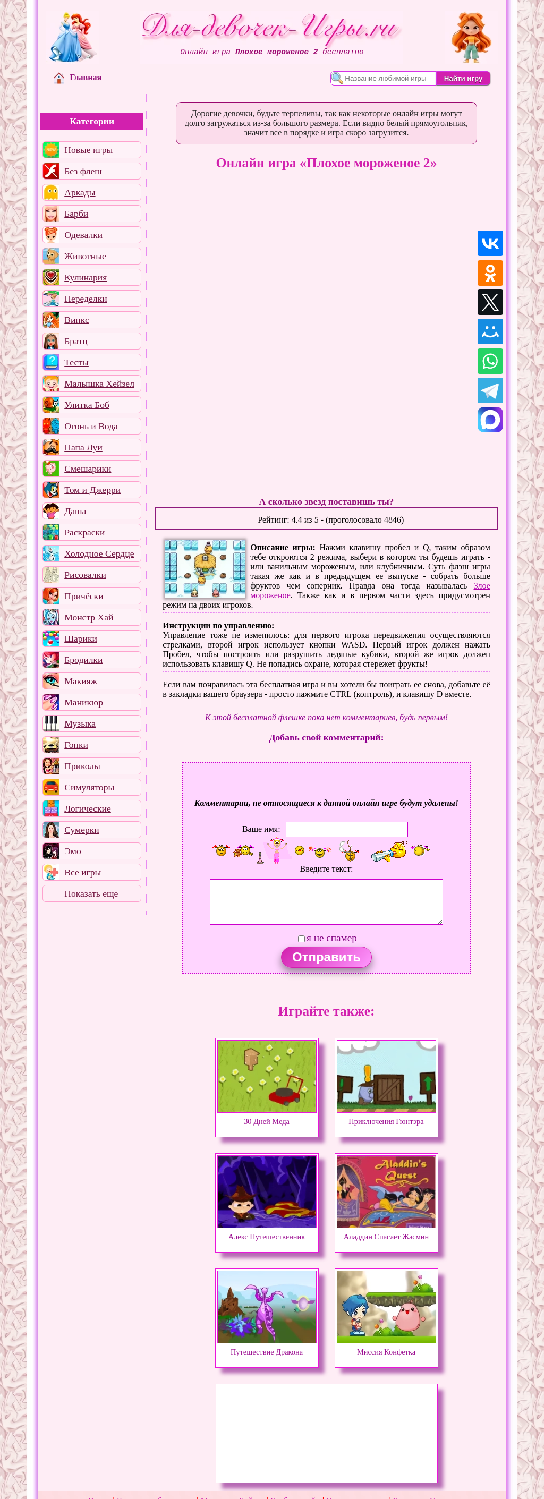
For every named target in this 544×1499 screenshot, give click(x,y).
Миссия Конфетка (386, 1347)
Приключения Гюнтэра (386, 1117)
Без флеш (83, 171)
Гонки (76, 744)
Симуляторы (89, 787)
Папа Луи (83, 447)
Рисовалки (85, 574)
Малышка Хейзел (99, 383)
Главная (77, 77)
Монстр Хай (88, 617)
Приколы (82, 766)
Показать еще (91, 893)
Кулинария (85, 277)
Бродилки (83, 659)
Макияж (80, 681)
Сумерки (81, 829)
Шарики (80, 638)
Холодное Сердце (99, 553)
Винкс (76, 319)
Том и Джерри (92, 489)
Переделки (85, 298)
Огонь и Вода (91, 426)
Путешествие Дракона (267, 1347)
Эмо (72, 851)
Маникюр (83, 702)
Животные (85, 256)
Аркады (79, 192)
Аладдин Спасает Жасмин (386, 1232)
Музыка (80, 723)
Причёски (83, 596)
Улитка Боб (86, 404)
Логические (87, 808)
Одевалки (83, 234)
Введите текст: (326, 868)
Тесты (76, 362)
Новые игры (88, 149)
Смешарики (87, 468)
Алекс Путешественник (267, 1232)
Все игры (82, 872)
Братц (75, 341)
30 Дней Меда (267, 1117)
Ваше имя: (261, 828)
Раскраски (84, 532)
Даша (75, 511)
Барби (76, 213)
